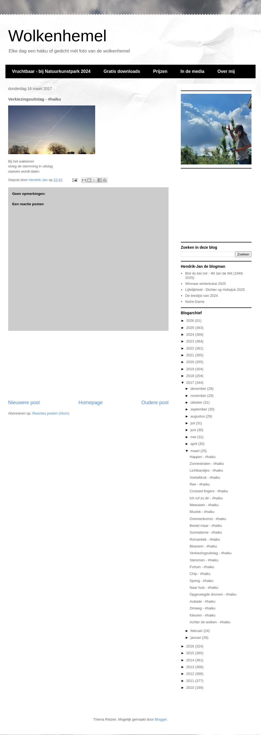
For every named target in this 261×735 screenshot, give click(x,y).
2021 (190, 355)
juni (194, 430)
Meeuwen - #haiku (203, 505)
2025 (190, 328)
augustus (198, 416)
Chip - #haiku (199, 574)
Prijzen (160, 71)
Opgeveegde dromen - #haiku (212, 594)
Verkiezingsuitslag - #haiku (210, 553)
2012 (190, 674)
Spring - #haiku (201, 581)
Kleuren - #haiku (202, 615)
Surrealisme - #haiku (205, 532)
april (194, 444)
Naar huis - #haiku (203, 587)
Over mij (226, 71)
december (199, 389)
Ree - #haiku (199, 484)
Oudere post (155, 402)
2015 (190, 653)
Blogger (161, 719)
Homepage (91, 402)
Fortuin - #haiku (201, 567)
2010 (190, 688)
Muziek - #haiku (201, 512)
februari (197, 631)
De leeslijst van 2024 (201, 296)
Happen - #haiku (202, 457)
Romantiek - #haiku (204, 539)
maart (196, 451)
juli (193, 423)
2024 (190, 334)
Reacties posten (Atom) (50, 413)
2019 (190, 369)
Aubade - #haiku (202, 601)
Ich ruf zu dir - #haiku (205, 498)
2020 (190, 362)
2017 (190, 383)
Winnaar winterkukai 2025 (205, 284)
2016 (190, 646)
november (199, 396)
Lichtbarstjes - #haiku (206, 470)
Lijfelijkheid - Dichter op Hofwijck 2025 (215, 290)
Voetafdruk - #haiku (204, 477)
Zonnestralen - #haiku (206, 464)
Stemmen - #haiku (203, 560)
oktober (197, 402)
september (199, 409)
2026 (190, 321)
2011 (190, 681)
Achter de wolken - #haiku (209, 622)
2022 (190, 348)
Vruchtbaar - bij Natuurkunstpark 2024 (51, 71)
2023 (190, 341)
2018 (190, 376)
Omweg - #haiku (202, 608)
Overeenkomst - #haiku (207, 519)
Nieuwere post (24, 402)
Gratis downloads (122, 71)
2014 (190, 660)
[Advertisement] (88, 365)
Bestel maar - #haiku (205, 526)
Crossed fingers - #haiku (208, 491)
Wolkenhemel (57, 36)
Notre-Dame (194, 302)
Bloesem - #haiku (203, 546)
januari (196, 638)
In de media (192, 71)
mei (194, 437)
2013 (190, 667)
